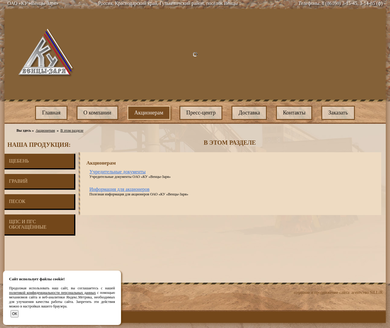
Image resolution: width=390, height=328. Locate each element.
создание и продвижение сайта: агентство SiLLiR (338, 292)
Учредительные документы (118, 171)
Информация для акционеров (120, 189)
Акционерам (45, 130)
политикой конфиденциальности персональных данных (52, 293)
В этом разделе (72, 130)
